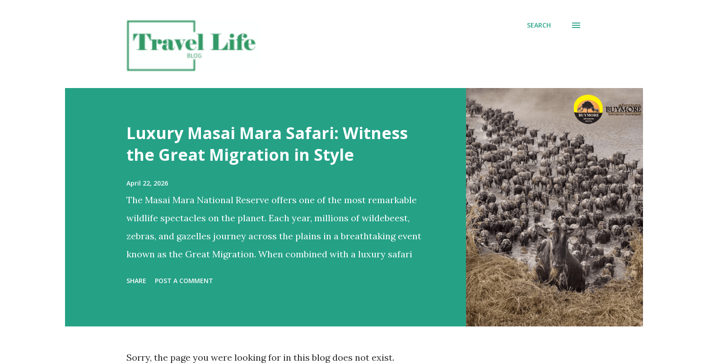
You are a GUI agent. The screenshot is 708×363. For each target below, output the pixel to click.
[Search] (539, 25)
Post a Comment (184, 280)
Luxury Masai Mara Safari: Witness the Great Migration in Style (267, 144)
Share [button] (136, 280)
